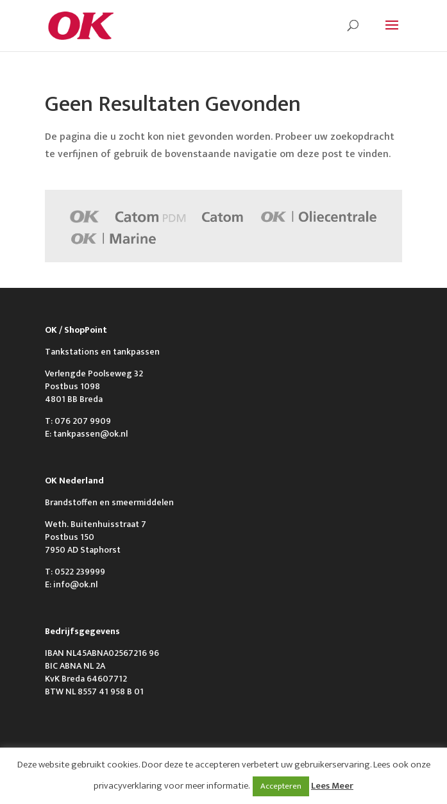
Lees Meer (332, 786)
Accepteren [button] (280, 786)
